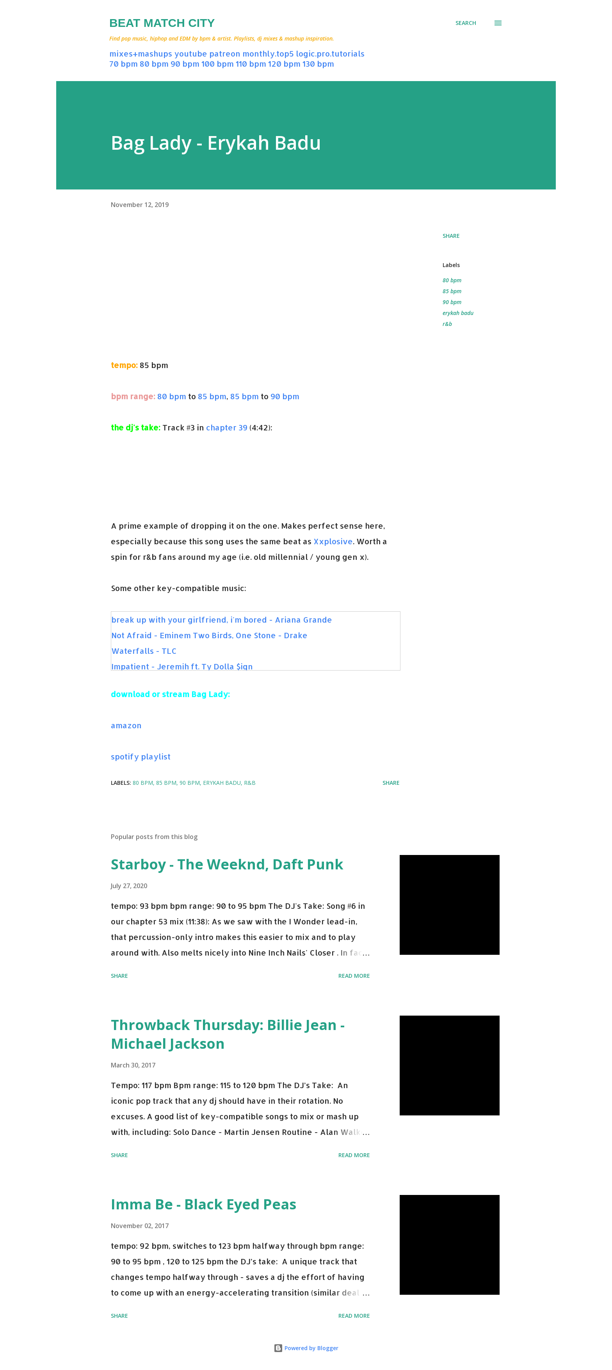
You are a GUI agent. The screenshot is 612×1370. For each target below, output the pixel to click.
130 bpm (318, 63)
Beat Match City (162, 22)
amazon (126, 725)
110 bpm (251, 63)
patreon (224, 53)
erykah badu (458, 313)
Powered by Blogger (306, 1348)
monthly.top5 (268, 53)
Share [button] (451, 235)
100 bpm (217, 63)
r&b (447, 323)
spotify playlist (141, 756)
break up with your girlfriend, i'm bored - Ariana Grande (221, 619)
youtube (190, 53)
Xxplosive (333, 541)
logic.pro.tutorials (330, 53)
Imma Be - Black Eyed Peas (203, 1204)
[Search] (465, 23)
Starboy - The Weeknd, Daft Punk (227, 864)
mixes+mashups (140, 53)
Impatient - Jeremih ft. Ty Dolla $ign (182, 666)
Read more (354, 975)
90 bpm (185, 63)
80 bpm (154, 63)
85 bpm (212, 396)
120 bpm (284, 63)
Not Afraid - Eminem (152, 635)
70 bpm (123, 63)
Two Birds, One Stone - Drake (250, 635)
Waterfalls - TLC (144, 651)
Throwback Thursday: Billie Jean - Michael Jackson (228, 1034)
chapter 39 (226, 427)
